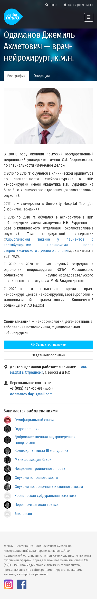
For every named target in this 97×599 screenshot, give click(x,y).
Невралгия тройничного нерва (40, 468)
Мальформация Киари (33, 459)
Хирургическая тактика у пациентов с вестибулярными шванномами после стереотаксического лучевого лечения (48, 245)
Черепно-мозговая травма (36, 504)
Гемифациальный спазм (34, 420)
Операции (41, 75)
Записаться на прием (48, 344)
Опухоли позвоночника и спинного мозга (49, 486)
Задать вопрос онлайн (48, 355)
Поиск (51, 5)
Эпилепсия (23, 513)
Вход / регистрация (78, 5)
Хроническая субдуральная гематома (45, 495)
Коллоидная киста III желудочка (41, 450)
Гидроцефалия (27, 429)
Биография (16, 76)
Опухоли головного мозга (36, 477)
